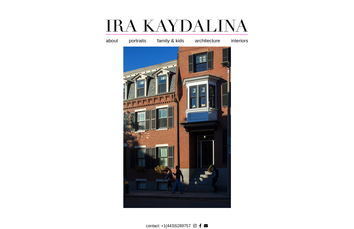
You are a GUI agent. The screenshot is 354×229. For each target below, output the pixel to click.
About (112, 40)
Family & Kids (170, 40)
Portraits (137, 40)
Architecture (207, 40)
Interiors (239, 40)
